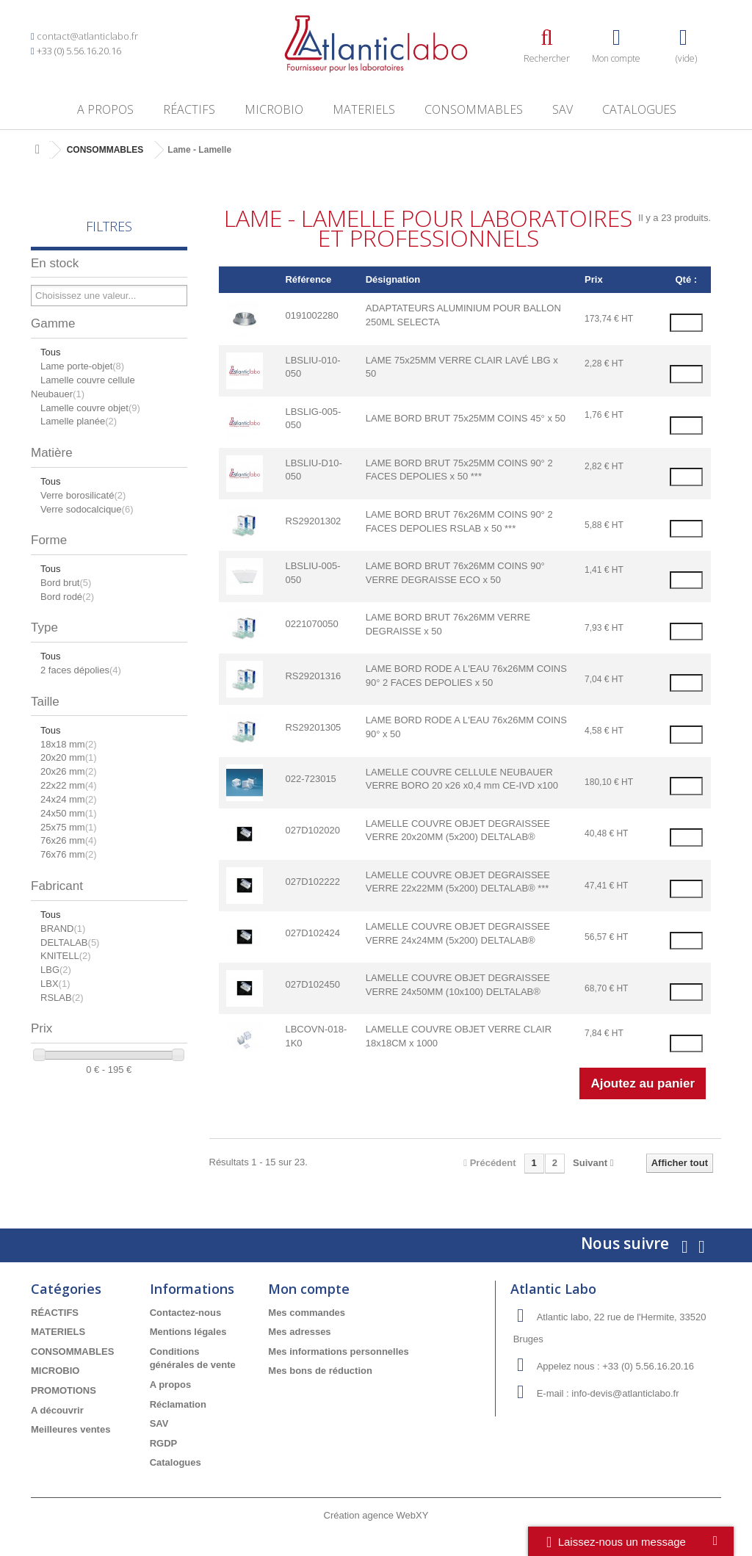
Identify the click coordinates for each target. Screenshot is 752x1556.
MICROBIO (274, 109)
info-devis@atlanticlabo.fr (625, 1393)
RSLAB (62, 997)
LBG (55, 969)
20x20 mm (68, 757)
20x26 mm (68, 771)
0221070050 (311, 623)
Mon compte (309, 1289)
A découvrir (57, 1410)
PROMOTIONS (63, 1390)
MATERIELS (364, 109)
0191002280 (311, 315)
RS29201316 (313, 675)
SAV (562, 109)
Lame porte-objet (82, 366)
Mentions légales (188, 1331)
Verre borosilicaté (83, 495)
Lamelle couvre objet (90, 407)
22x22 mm (68, 785)
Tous (50, 352)
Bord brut (65, 582)
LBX (55, 983)
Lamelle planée (78, 421)
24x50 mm (68, 813)
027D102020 (312, 830)
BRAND (62, 928)
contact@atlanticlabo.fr (87, 36)
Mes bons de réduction (320, 1370)
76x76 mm (68, 854)
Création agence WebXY (376, 1515)
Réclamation (178, 1404)
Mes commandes (306, 1312)
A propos (105, 109)
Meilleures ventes (70, 1429)
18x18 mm (68, 744)
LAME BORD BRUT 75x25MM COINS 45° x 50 (465, 418)
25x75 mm (68, 827)
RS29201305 (313, 727)
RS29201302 (313, 520)
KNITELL (65, 955)
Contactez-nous (186, 1312)
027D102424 (312, 932)
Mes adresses (299, 1331)
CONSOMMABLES (473, 109)
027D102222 (312, 881)
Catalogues (639, 109)
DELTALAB (69, 942)
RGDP (164, 1443)
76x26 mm (68, 840)
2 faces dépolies (80, 670)
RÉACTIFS (189, 109)
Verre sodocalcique (86, 509)
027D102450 (312, 984)
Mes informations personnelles (338, 1351)
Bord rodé (67, 596)
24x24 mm (68, 799)
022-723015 (310, 778)
